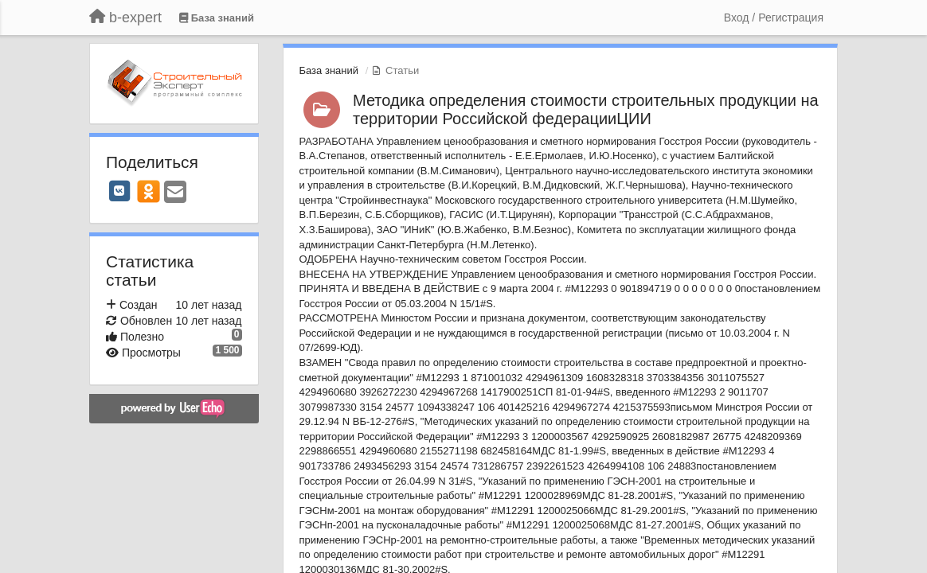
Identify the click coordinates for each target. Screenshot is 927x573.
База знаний (329, 70)
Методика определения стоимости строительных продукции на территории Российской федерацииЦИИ (586, 109)
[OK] (148, 191)
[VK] (119, 191)
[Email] (175, 193)
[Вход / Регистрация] (774, 17)
